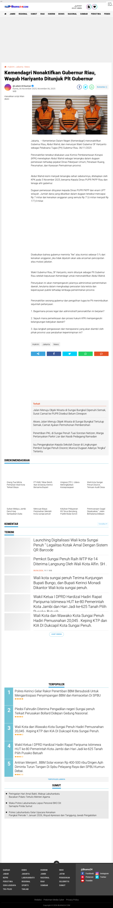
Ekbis (24, 870)
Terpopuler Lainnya (56, 779)
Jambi (12, 14)
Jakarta (19, 67)
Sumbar (84, 14)
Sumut (34, 14)
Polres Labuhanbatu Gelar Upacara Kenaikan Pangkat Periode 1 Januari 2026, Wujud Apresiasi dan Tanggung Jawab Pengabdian (53, 814)
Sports (25, 885)
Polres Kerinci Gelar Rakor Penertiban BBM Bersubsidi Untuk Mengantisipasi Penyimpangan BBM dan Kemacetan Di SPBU (58, 693)
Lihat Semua (56, 634)
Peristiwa (96, 14)
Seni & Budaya (9, 885)
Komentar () (102, 87)
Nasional (72, 14)
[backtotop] (56, 864)
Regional (23, 14)
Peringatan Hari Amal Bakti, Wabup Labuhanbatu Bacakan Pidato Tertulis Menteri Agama (34, 795)
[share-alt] (38, 354)
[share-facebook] (79, 87)
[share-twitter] (85, 87)
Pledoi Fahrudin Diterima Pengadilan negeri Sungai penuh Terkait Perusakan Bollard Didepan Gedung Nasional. (55, 711)
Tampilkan (103, 524)
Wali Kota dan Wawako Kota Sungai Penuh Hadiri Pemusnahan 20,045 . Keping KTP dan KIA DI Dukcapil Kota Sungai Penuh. (70, 620)
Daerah (6, 870)
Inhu (61, 870)
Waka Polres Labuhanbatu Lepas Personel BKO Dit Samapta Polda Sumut (35, 805)
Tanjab (25, 889)
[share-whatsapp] (91, 87)
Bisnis (61, 14)
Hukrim (51, 14)
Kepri (5, 877)
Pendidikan (64, 877)
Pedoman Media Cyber (54, 900)
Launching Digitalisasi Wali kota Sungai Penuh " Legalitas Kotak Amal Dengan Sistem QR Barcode (70, 545)
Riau (42, 14)
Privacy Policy (72, 900)
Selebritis (64, 881)
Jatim (62, 874)
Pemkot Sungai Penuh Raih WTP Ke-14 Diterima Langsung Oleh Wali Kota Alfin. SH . (70, 561)
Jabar (6, 874)
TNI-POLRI (7, 889)
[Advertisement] (56, 39)
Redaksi (38, 900)
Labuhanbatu (28, 877)
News (27, 67)
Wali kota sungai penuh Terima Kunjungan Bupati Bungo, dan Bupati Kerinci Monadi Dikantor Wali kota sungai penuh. (68, 583)
